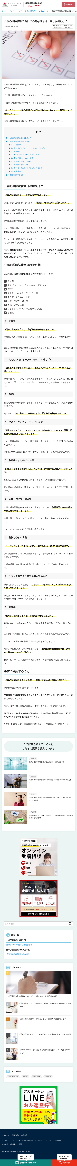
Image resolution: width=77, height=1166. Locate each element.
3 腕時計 (16, 151)
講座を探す (70, 4)
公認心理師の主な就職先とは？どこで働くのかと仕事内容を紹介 (31, 996)
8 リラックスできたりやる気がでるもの (26, 168)
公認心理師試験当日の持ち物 (19, 141)
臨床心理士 (36, 1077)
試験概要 (48, 1077)
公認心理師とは (13, 1077)
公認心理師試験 (27, 1140)
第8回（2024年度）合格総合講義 (19, 945)
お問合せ (21, 1144)
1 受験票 (16, 145)
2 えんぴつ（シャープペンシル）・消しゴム (28, 148)
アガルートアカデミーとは (44, 1140)
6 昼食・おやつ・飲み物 (21, 161)
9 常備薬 (16, 171)
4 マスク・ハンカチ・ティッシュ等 (25, 155)
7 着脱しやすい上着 (19, 165)
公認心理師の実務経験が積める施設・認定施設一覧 (46, 762)
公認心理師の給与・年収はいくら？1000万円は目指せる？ (43, 1019)
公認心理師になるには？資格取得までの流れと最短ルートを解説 (45, 1034)
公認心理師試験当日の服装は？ (19, 138)
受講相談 (58, 1140)
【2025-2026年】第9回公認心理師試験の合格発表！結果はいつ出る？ (45, 1051)
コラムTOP (6, 1135)
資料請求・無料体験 (9, 1144)
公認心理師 (15, 1135)
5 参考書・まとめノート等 (22, 158)
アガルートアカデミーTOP (11, 1140)
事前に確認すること (15, 175)
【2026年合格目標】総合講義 (18, 954)
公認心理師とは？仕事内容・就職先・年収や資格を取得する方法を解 (45, 1004)
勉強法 (25, 1077)
